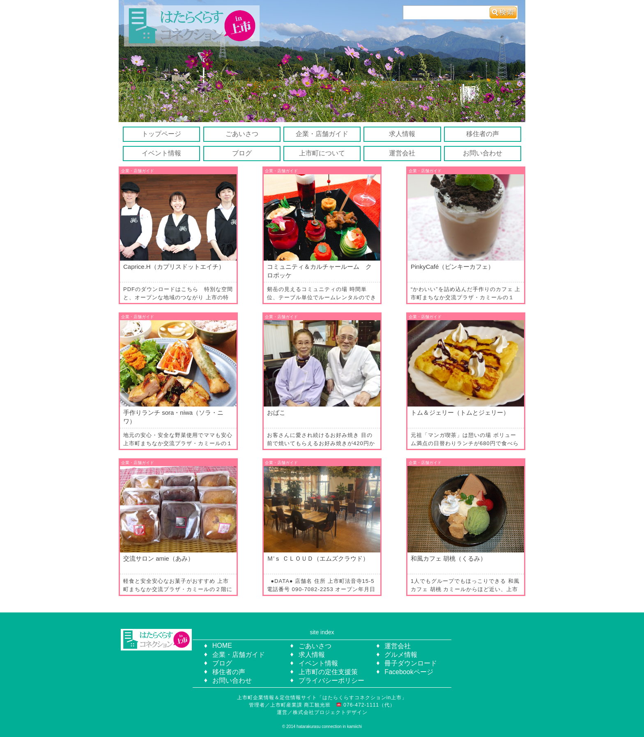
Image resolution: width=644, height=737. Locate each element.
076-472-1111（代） (368, 705)
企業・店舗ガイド (322, 133)
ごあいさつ (241, 133)
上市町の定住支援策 (328, 671)
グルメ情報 (400, 654)
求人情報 (402, 133)
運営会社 (402, 153)
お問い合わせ (482, 153)
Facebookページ (408, 671)
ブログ (242, 153)
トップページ (161, 133)
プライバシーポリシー (331, 680)
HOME (222, 645)
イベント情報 (161, 153)
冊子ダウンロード (410, 663)
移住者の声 (482, 133)
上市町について (322, 153)
